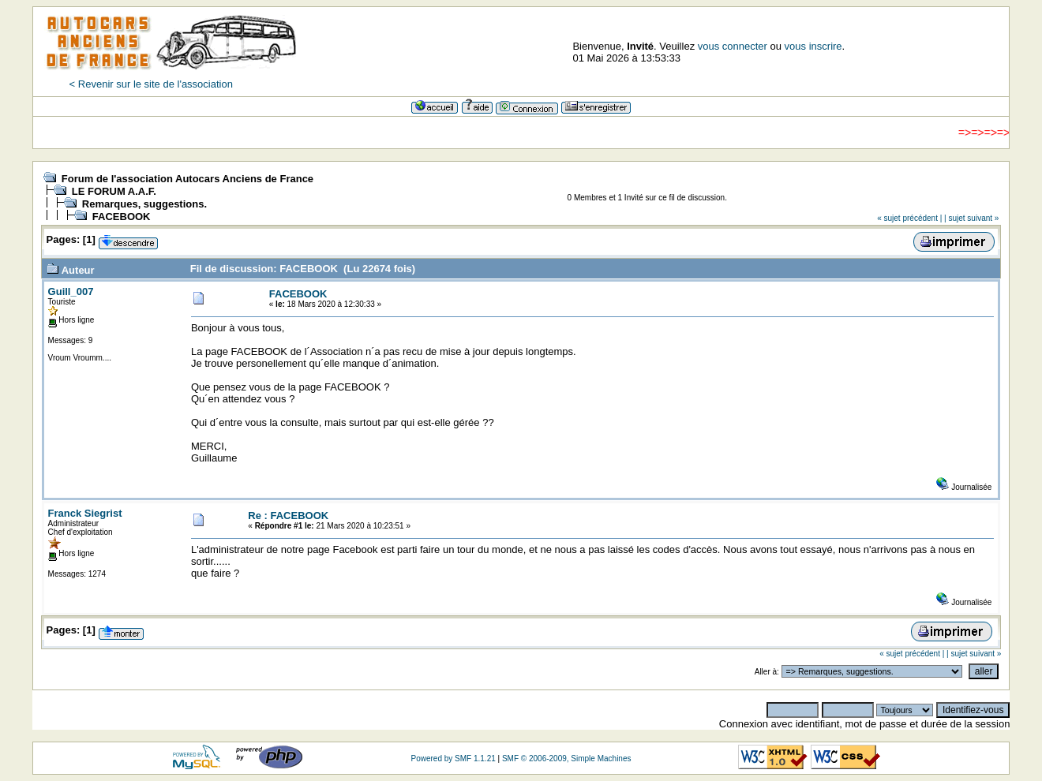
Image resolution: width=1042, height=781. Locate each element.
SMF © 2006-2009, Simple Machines (567, 758)
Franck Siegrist (85, 513)
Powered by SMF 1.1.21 (452, 758)
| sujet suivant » (971, 218)
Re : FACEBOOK (288, 515)
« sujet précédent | (909, 218)
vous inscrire (813, 46)
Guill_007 (71, 291)
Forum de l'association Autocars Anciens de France (187, 179)
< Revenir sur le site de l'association (151, 84)
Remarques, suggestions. (144, 204)
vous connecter (732, 46)
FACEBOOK (121, 216)
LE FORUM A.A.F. (114, 191)
